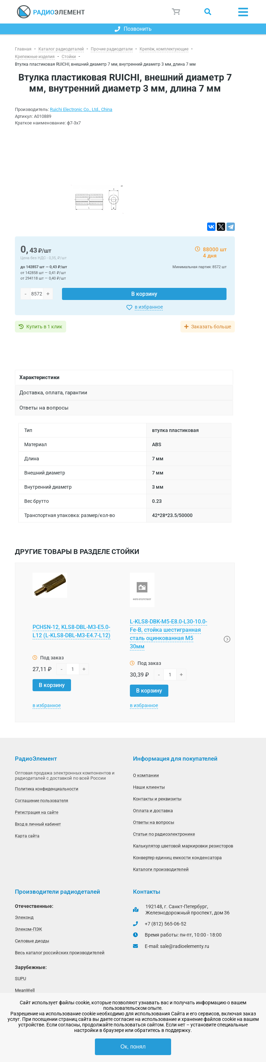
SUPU (20, 978)
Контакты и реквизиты (157, 798)
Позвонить (133, 29)
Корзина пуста (176, 12)
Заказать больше (211, 326)
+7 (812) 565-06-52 (165, 924)
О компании (146, 775)
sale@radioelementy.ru (184, 946)
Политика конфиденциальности (46, 789)
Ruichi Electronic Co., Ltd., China (81, 109)
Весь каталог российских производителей (60, 952)
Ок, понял (133, 1047)
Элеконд (24, 917)
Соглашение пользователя (41, 800)
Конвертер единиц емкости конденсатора (177, 857)
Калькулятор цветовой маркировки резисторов (183, 845)
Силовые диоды (32, 940)
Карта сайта (27, 836)
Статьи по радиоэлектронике (164, 834)
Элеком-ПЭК (28, 929)
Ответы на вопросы (153, 822)
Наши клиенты (149, 787)
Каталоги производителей (161, 869)
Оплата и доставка (153, 810)
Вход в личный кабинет (38, 824)
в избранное (149, 307)
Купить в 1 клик (44, 326)
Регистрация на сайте (36, 812)
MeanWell (25, 990)
